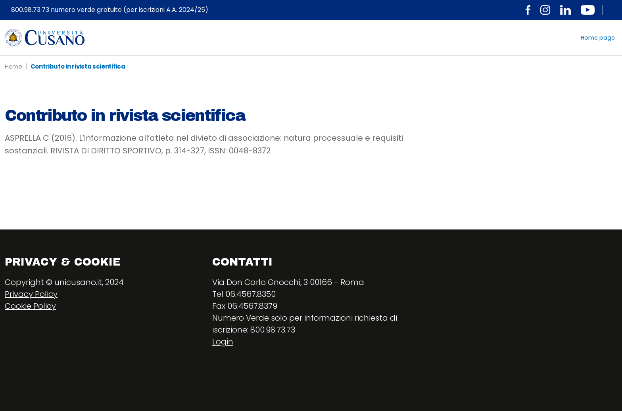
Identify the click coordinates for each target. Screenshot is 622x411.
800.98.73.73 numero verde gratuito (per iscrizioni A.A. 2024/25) (109, 10)
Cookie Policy (30, 306)
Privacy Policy (31, 294)
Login (222, 341)
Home (13, 66)
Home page (598, 38)
